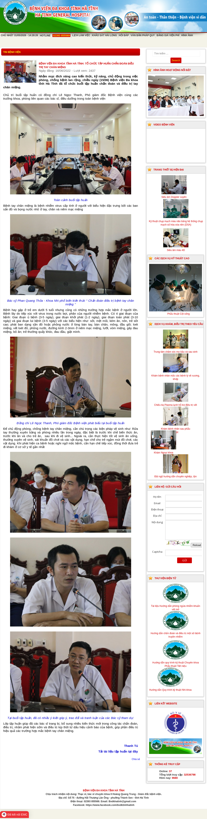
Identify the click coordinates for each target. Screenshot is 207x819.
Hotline (55, 35)
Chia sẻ (136, 759)
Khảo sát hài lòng (104, 35)
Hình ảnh (187, 35)
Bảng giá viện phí (168, 35)
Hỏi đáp (124, 35)
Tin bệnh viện (12, 52)
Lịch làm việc (81, 35)
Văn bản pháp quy (143, 35)
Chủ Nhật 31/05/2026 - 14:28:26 (19, 35)
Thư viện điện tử (165, 578)
